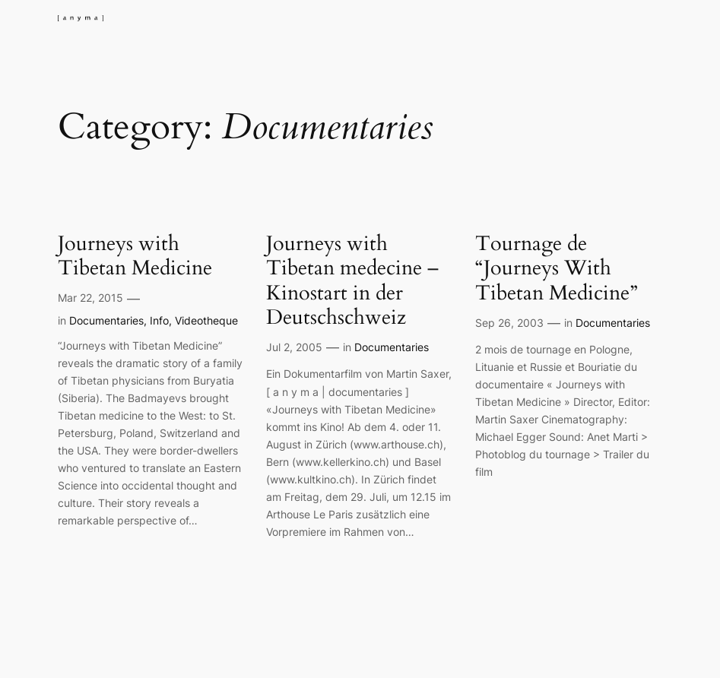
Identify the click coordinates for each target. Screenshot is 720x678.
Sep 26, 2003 (509, 322)
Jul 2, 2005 (294, 347)
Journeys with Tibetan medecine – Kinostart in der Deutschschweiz (352, 281)
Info (159, 320)
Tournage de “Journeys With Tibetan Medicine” (556, 269)
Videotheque (206, 320)
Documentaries (106, 320)
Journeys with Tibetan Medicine (135, 256)
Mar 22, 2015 (90, 297)
